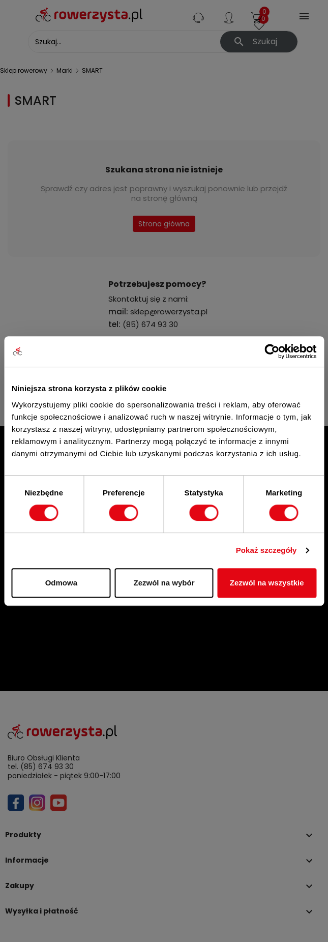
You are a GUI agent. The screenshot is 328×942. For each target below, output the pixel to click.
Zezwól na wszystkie (267, 582)
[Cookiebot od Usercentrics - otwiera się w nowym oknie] (271, 351)
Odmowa (61, 582)
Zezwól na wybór (163, 582)
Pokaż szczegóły (266, 550)
